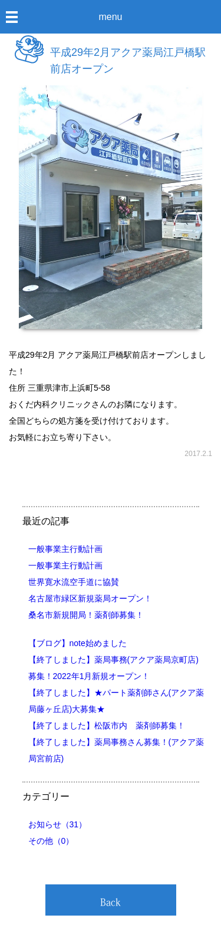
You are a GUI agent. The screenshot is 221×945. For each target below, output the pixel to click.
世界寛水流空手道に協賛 (73, 582)
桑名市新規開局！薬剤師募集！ (86, 615)
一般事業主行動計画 (65, 549)
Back (110, 902)
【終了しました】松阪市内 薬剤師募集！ (106, 725)
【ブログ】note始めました (77, 643)
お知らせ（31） (57, 824)
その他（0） (51, 841)
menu (110, 17)
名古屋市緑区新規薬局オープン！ (90, 598)
